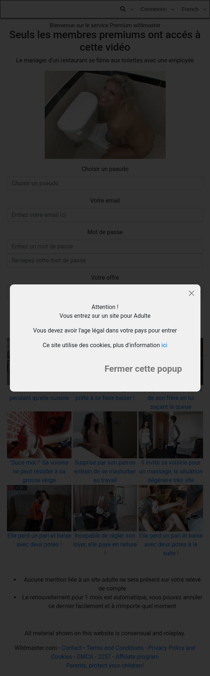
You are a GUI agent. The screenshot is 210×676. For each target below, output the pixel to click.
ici (164, 345)
